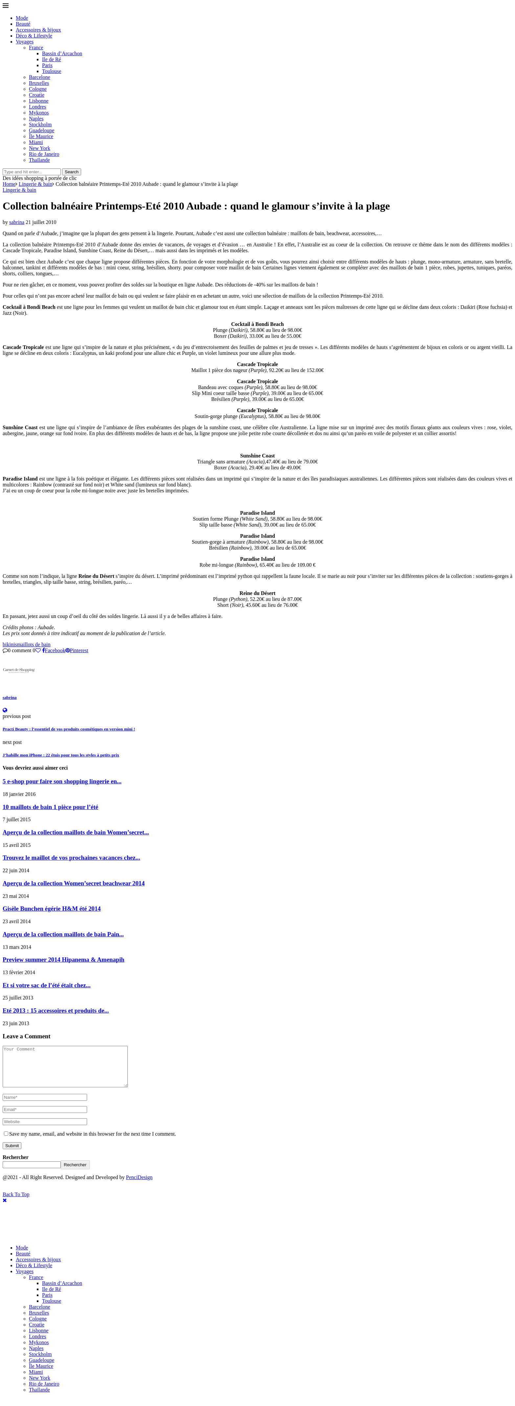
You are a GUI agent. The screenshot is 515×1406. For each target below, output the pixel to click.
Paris (47, 65)
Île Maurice (41, 136)
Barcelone (39, 77)
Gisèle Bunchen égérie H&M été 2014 (52, 908)
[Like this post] (38, 650)
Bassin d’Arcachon (62, 53)
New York (39, 148)
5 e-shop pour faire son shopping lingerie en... (62, 781)
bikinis (10, 644)
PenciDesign (139, 1185)
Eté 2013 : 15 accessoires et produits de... (56, 1010)
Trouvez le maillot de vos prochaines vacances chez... (71, 857)
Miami (36, 142)
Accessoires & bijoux (38, 30)
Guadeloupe (41, 130)
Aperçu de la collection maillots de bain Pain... (63, 934)
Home (9, 184)
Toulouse (51, 71)
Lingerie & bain (35, 184)
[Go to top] (16, 1202)
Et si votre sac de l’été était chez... (47, 985)
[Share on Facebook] (53, 650)
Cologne (38, 89)
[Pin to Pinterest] (76, 650)
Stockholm (40, 124)
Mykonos (39, 112)
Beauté (23, 24)
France (36, 47)
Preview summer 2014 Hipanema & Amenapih (63, 959)
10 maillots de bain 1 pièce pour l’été (50, 806)
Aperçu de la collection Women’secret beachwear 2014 (74, 883)
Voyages (25, 41)
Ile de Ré (51, 59)
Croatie (36, 95)
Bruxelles (39, 83)
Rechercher (16, 1165)
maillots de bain (34, 644)
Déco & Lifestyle (34, 35)
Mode (22, 18)
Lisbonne (39, 101)
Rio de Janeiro (44, 154)
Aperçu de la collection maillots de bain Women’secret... (76, 832)
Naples (36, 118)
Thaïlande (39, 160)
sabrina (16, 222)
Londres (37, 107)
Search (71, 171)
